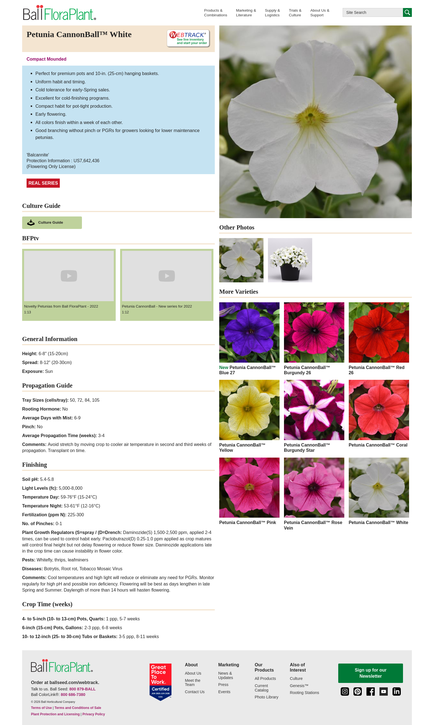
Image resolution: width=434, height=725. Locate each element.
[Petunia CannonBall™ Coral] (379, 414)
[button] (216, 12)
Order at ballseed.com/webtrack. (65, 682)
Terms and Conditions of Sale (78, 708)
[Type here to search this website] (373, 12)
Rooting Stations (304, 693)
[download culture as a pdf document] (52, 222)
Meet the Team (192, 682)
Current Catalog (261, 688)
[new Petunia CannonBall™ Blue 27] (249, 338)
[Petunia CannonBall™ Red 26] (379, 338)
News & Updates (225, 675)
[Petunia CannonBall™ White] (379, 491)
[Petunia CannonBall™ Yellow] (249, 416)
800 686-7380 (73, 694)
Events (224, 692)
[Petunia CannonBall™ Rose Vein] (314, 494)
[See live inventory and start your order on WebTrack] (186, 38)
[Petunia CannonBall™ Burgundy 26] (314, 338)
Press (223, 685)
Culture (296, 679)
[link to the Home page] (59, 12)
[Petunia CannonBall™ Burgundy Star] (314, 416)
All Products (265, 679)
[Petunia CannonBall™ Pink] (249, 491)
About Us (193, 673)
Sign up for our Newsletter (371, 673)
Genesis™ (299, 686)
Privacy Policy (93, 714)
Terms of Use (41, 708)
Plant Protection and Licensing (55, 714)
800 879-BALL (82, 689)
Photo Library (266, 697)
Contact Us (195, 692)
